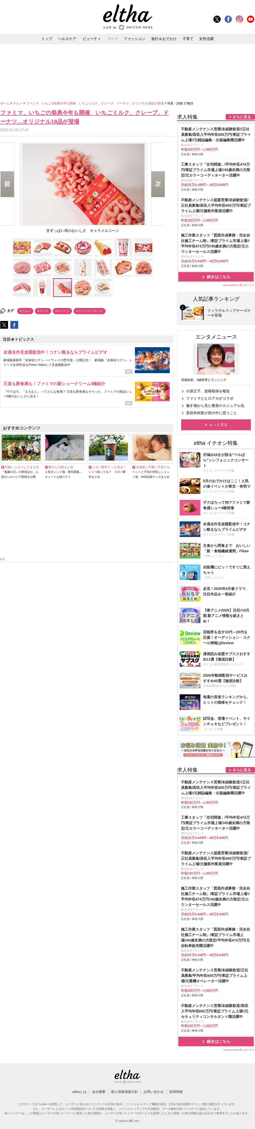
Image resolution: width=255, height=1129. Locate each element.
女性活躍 (206, 39)
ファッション (135, 39)
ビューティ (92, 39)
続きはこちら (218, 276)
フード (112, 39)
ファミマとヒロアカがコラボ (209, 398)
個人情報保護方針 (124, 1092)
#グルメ (25, 311)
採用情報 (176, 1092)
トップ (46, 39)
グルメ (18, 103)
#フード (43, 311)
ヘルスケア (67, 39)
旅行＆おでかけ (164, 39)
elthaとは (79, 1092)
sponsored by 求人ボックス (239, 285)
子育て (187, 39)
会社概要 (99, 1092)
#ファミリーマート (89, 311)
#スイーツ (62, 311)
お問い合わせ (153, 1092)
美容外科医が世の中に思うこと (211, 413)
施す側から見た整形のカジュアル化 (215, 406)
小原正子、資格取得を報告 (208, 391)
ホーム (5, 103)
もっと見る (218, 424)
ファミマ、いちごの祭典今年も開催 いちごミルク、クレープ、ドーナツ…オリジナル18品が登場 (95, 103)
